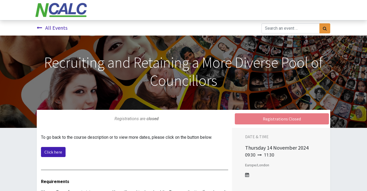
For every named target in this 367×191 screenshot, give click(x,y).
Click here (53, 152)
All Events (52, 27)
